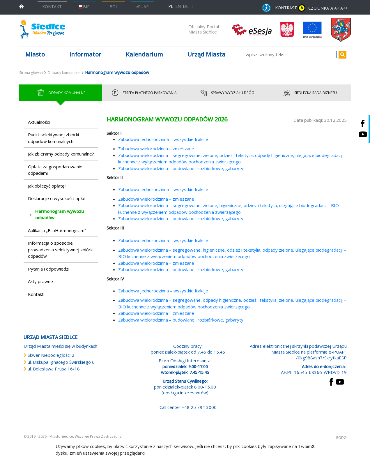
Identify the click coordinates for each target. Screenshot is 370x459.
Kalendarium (144, 54)
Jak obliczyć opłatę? (47, 186)
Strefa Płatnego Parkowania (143, 93)
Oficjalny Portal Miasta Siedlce (203, 29)
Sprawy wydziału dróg (226, 93)
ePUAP (142, 6)
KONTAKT (52, 6)
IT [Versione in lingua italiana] (192, 6)
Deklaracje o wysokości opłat (57, 198)
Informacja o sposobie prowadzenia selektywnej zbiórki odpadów (60, 249)
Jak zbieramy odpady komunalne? (61, 154)
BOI (113, 6)
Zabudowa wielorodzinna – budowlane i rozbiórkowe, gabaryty (180, 168)
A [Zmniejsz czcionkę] (331, 8)
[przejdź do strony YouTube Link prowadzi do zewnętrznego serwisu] (340, 381)
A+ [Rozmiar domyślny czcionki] (336, 8)
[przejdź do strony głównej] (21, 6)
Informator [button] (85, 54)
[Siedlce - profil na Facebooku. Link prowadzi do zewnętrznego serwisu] (362, 123)
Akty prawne (40, 281)
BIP (84, 6)
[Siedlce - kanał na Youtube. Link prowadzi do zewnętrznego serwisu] (362, 134)
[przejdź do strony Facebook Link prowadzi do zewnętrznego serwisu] (331, 381)
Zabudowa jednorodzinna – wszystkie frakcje (163, 139)
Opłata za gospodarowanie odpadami (55, 170)
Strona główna (31, 72)
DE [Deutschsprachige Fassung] (185, 6)
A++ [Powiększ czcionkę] (343, 8)
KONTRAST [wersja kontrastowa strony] (290, 8)
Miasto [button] (35, 54)
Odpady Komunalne (60, 93)
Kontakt (36, 294)
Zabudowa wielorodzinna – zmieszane (156, 148)
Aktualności (39, 122)
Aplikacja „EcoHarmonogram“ (57, 230)
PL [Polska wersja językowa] (170, 6)
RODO (341, 437)
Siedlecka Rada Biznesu (309, 93)
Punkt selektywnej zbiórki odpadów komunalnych (53, 138)
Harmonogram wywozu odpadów (59, 214)
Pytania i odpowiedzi (48, 269)
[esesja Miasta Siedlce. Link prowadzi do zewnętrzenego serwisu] (252, 29)
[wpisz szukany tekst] (291, 54)
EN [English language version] (178, 6)
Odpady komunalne (63, 72)
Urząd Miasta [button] (206, 54)
